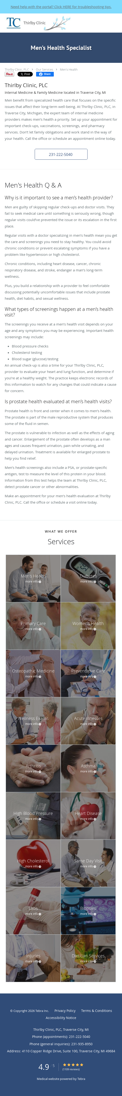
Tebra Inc (41, 1011)
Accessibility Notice (61, 1017)
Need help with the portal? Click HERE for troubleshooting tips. (61, 6)
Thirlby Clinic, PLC (17, 69)
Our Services (44, 69)
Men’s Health (69, 69)
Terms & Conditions (96, 1010)
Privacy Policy (65, 1010)
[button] (61, 154)
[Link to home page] (49, 23)
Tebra (81, 1079)
